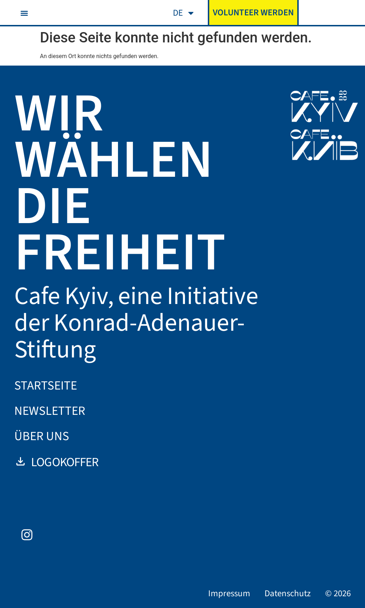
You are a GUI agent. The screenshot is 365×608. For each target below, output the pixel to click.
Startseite (45, 385)
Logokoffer (56, 462)
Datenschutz (287, 593)
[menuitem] (184, 13)
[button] (24, 13)
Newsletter (49, 411)
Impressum (229, 593)
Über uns (41, 436)
